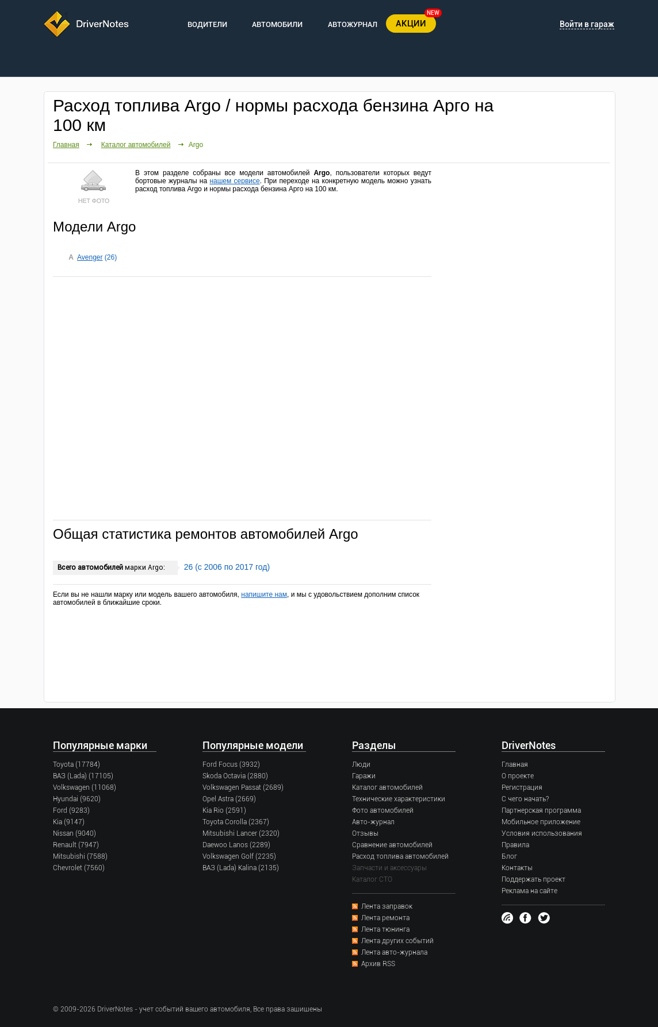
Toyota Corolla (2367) (235, 822)
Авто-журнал (373, 822)
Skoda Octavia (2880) (235, 776)
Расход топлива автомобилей (400, 856)
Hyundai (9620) (77, 799)
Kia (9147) (69, 822)
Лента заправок (386, 906)
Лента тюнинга (385, 929)
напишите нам (264, 594)
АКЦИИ (411, 23)
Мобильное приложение (541, 822)
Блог (509, 856)
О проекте (518, 776)
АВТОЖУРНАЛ (352, 24)
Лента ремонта (385, 918)
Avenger (89, 257)
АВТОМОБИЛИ (277, 24)
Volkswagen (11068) (84, 787)
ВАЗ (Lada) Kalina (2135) (240, 868)
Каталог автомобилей (136, 145)
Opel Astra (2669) (229, 799)
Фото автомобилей (383, 810)
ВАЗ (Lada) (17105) (83, 776)
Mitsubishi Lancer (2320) (241, 833)
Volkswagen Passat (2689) (243, 787)
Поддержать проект (533, 879)
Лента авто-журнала (394, 952)
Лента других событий (397, 941)
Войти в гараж (587, 24)
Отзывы (365, 833)
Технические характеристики (398, 799)
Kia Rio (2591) (224, 810)
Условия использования (542, 833)
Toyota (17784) (76, 764)
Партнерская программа (541, 810)
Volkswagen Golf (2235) (239, 856)
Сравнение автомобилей (392, 845)
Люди (361, 764)
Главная (66, 145)
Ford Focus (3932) (231, 764)
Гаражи (364, 776)
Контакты (517, 868)
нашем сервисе (234, 181)
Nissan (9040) (74, 833)
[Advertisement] (242, 397)
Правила (515, 845)
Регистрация (522, 787)
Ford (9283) (71, 810)
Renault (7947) (76, 845)
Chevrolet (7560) (79, 868)
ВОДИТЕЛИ (207, 24)
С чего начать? (525, 799)
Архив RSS (378, 964)
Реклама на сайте (529, 891)
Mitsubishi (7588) (80, 856)
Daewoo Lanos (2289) (236, 845)
